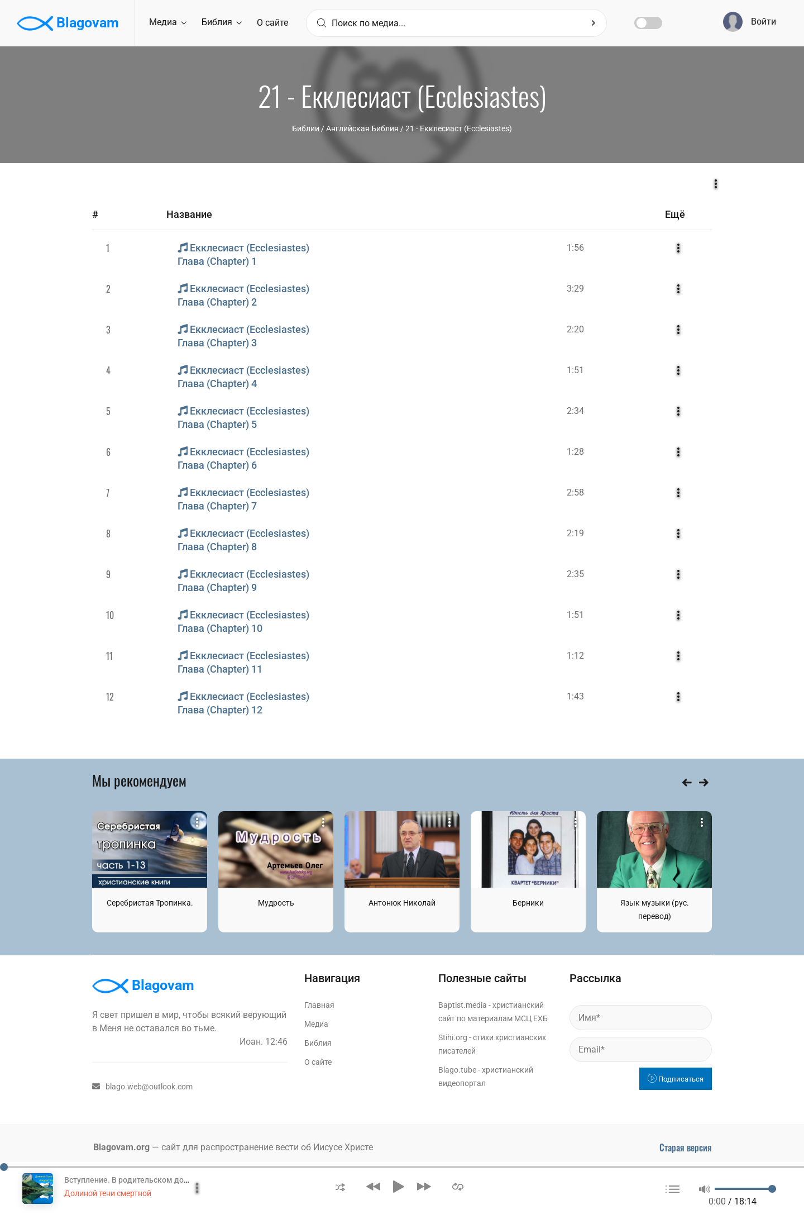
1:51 (575, 370)
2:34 (575, 411)
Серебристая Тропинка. (150, 902)
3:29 (575, 288)
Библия (222, 22)
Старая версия (685, 1147)
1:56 (575, 247)
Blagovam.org (121, 1147)
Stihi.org (452, 1037)
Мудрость (276, 902)
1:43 (575, 696)
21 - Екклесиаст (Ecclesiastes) (458, 128)
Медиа (167, 22)
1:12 (575, 655)
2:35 (575, 574)
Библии (305, 128)
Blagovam (68, 23)
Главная (319, 1005)
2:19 (575, 533)
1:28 (575, 451)
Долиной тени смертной (107, 1193)
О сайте (272, 22)
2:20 (575, 329)
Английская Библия (362, 128)
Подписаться (676, 1079)
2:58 (575, 492)
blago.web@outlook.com (142, 1086)
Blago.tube (457, 1069)
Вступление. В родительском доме (129, 1179)
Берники (528, 902)
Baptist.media (462, 1005)
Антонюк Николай (402, 902)
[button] (340, 1186)
